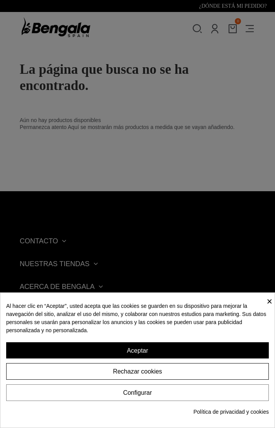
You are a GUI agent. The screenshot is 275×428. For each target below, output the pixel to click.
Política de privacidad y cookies (231, 412)
